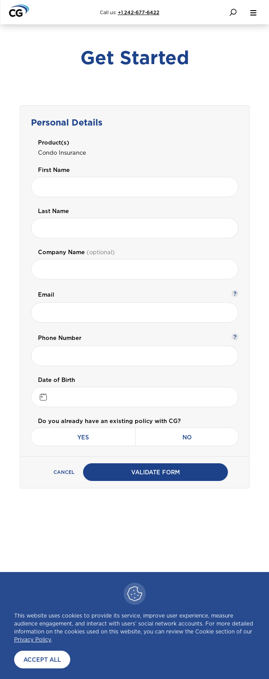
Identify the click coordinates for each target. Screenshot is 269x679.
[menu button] (253, 12)
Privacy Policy (32, 639)
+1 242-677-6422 (138, 12)
